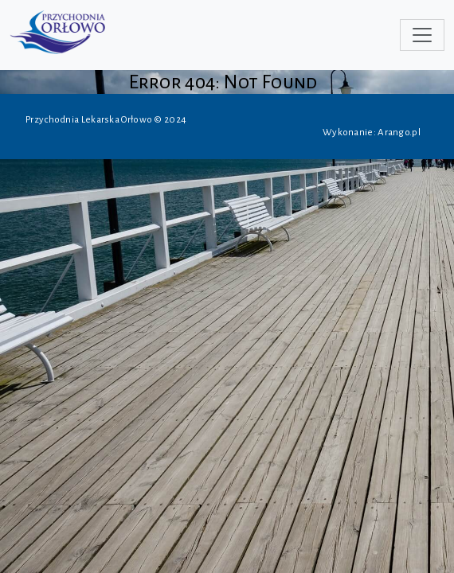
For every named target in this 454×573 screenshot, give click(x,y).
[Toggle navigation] (422, 35)
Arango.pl (399, 132)
